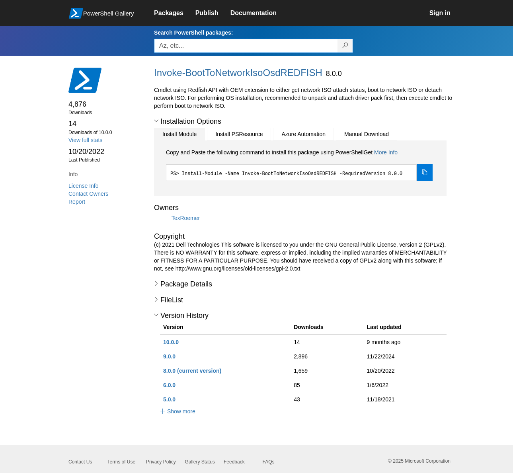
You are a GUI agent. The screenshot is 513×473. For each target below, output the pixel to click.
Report (76, 202)
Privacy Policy (161, 462)
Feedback (234, 462)
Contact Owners (88, 194)
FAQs (269, 462)
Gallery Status (200, 462)
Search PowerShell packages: (193, 32)
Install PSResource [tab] (239, 134)
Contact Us (80, 462)
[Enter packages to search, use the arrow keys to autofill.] (246, 46)
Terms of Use (121, 462)
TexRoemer (186, 218)
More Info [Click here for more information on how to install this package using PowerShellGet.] (386, 152)
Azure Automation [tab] (303, 134)
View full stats (85, 140)
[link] (174, 13)
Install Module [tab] (179, 134)
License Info (83, 186)
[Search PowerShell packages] (345, 46)
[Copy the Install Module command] (425, 172)
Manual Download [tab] (366, 134)
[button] (156, 121)
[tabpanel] (299, 164)
